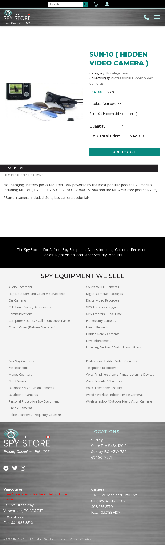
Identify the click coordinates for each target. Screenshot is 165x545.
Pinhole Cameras (20, 408)
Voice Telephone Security (104, 388)
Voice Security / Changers (104, 381)
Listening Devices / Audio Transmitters (113, 347)
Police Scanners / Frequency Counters (35, 415)
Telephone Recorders (101, 368)
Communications (20, 314)
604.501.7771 (101, 457)
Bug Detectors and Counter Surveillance (37, 294)
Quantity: (97, 126)
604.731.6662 (14, 517)
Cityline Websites (80, 539)
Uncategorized (117, 73)
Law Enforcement (98, 341)
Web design (59, 539)
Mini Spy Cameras (21, 361)
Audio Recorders (20, 287)
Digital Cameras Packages (104, 294)
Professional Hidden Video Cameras (111, 361)
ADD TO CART (124, 152)
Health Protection (98, 327)
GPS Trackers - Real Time (104, 314)
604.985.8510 (22, 523)
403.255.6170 (102, 507)
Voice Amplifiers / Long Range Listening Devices (120, 374)
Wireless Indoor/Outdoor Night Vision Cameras (119, 401)
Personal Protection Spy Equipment (34, 401)
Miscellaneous (18, 368)
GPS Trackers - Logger (102, 307)
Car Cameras (18, 300)
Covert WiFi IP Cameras (102, 287)
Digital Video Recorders (102, 300)
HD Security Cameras (101, 321)
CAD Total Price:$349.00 (116, 135)
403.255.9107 (110, 513)
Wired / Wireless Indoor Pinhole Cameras (114, 395)
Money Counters (20, 374)
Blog (47, 539)
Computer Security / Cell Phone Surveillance (39, 321)
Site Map (36, 539)
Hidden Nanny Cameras (102, 334)
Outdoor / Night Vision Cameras (31, 388)
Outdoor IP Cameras (23, 395)
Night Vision (17, 381)
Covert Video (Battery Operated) (32, 327)
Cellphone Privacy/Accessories (30, 307)
